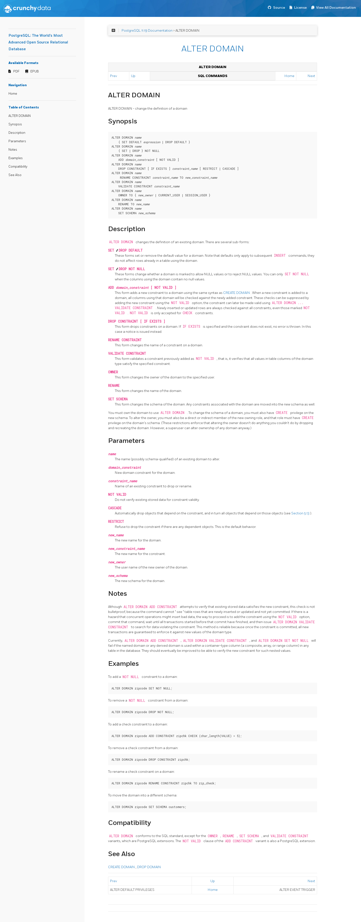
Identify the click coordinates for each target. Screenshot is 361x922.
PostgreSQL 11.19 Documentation (147, 30)
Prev (113, 76)
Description (16, 133)
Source (279, 8)
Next (311, 76)
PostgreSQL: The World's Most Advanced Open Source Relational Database (38, 42)
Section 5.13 (300, 513)
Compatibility (17, 167)
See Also (14, 175)
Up (133, 76)
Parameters (17, 141)
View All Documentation (336, 8)
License (300, 8)
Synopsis (15, 124)
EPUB (34, 71)
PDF (16, 71)
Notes (12, 150)
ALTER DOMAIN (19, 116)
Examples (15, 158)
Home (12, 94)
